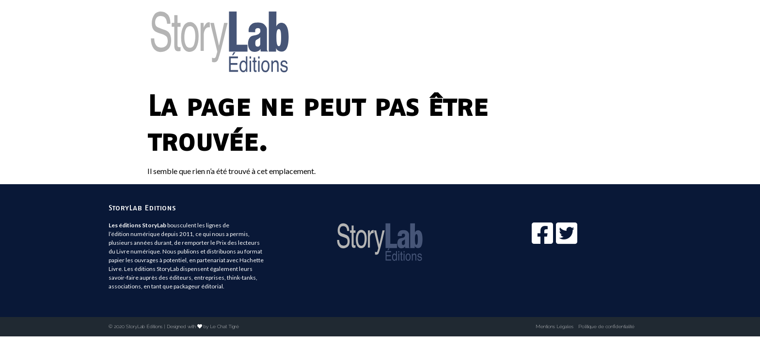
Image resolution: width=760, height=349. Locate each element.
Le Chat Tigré (224, 326)
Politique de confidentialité (606, 326)
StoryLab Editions (142, 207)
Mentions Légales (554, 326)
